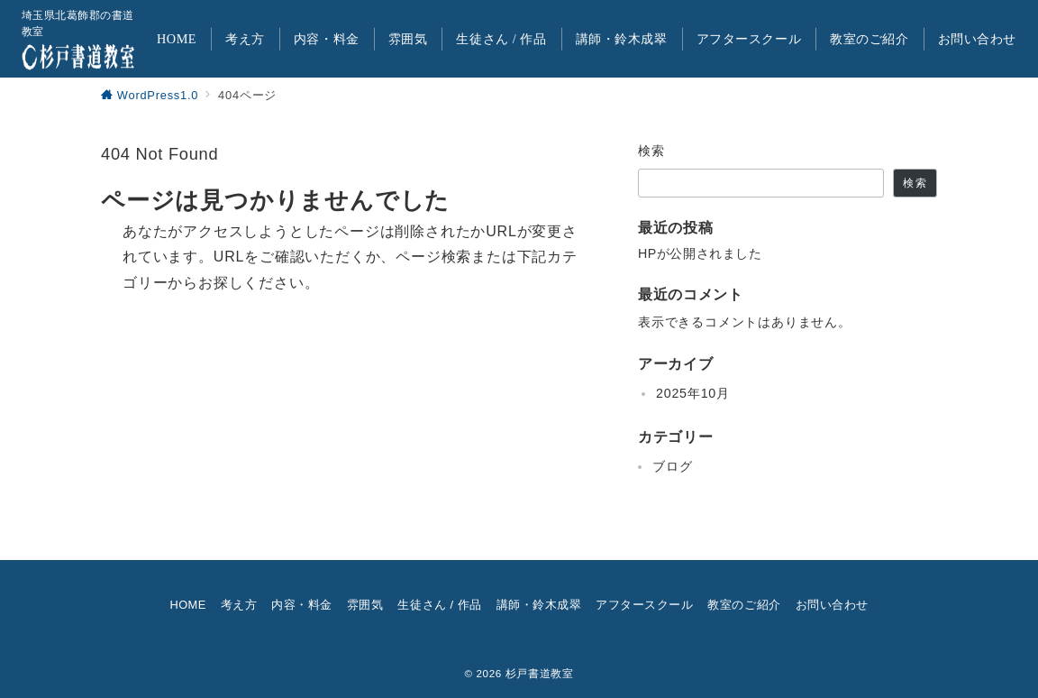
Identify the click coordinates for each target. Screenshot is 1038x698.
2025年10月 (693, 393)
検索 (652, 150)
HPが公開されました (699, 253)
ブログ (672, 466)
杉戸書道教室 (539, 673)
